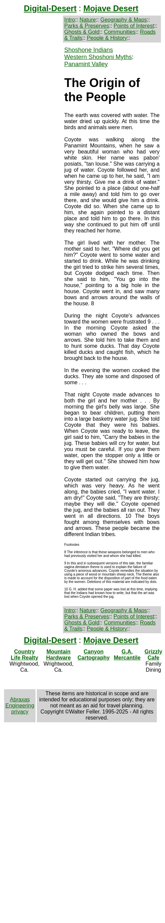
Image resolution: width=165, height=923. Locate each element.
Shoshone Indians (88, 50)
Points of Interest (134, 26)
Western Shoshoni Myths (98, 57)
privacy (19, 712)
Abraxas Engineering (19, 702)
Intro (69, 20)
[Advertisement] (32, 68)
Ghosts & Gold (81, 32)
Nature (87, 20)
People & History (107, 38)
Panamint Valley (86, 64)
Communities (119, 32)
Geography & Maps (123, 20)
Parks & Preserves (86, 26)
